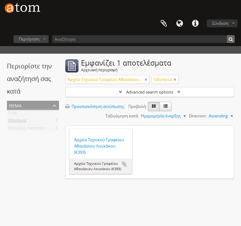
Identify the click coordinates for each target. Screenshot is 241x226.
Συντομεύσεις (195, 23)
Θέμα (15, 105)
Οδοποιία (17, 121)
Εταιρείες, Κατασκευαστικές (34, 129)
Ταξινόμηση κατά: (122, 116)
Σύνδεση (220, 23)
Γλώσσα (179, 23)
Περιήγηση (29, 39)
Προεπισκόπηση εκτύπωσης (94, 106)
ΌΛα (12, 114)
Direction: (198, 116)
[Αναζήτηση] (143, 39)
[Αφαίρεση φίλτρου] (146, 79)
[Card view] (154, 106)
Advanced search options (149, 92)
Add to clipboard (124, 164)
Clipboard (164, 23)
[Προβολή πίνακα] (165, 106)
